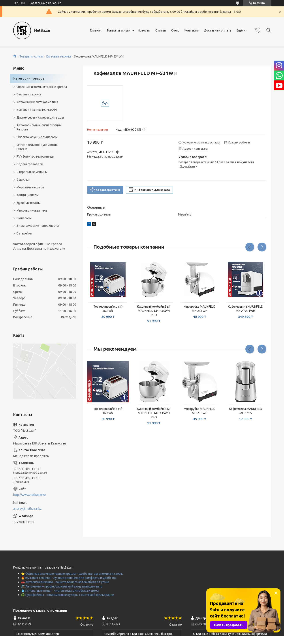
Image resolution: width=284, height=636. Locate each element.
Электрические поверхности (38, 225)
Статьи (160, 30)
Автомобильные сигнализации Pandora (39, 127)
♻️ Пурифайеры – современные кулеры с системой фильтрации (67, 595)
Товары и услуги (118, 30)
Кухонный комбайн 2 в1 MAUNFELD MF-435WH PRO (154, 311)
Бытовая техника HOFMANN (37, 110)
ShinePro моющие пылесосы (37, 137)
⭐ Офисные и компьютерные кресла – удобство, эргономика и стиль (72, 573)
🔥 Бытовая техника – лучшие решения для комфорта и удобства (69, 578)
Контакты (191, 30)
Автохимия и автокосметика (37, 102)
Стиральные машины (32, 172)
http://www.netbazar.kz (29, 495)
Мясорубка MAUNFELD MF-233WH (200, 308)
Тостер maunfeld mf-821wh (108, 308)
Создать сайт (38, 3)
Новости (144, 30)
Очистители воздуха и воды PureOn (37, 147)
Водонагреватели (30, 164)
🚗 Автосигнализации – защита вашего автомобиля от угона (65, 582)
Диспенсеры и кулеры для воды (40, 117)
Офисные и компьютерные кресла (42, 87)
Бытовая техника (58, 56)
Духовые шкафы (28, 203)
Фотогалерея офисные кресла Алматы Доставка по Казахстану (39, 246)
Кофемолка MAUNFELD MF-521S (245, 411)
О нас (175, 30)
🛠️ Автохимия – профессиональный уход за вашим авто (62, 586)
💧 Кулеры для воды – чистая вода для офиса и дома (60, 590)
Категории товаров (29, 78)
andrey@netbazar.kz (27, 508)
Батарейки (24, 233)
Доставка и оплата (217, 30)
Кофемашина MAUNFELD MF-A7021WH (245, 308)
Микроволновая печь (32, 210)
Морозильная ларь (30, 187)
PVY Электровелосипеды (35, 156)
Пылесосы (24, 218)
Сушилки (23, 179)
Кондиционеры (28, 195)
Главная (95, 30)
